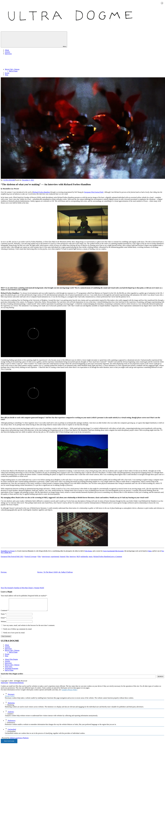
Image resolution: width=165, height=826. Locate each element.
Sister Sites (8, 669)
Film (39, 556)
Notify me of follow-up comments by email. (17, 631)
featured (62, 556)
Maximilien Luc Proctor (8, 551)
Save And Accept (9, 743)
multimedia (84, 556)
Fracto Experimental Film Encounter (113, 551)
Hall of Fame (13, 71)
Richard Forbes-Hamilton (41, 192)
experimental (55, 556)
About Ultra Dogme (11, 662)
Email (3, 620)
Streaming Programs (11, 671)
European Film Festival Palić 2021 (12, 556)
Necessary (11, 697)
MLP (78, 556)
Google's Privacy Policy (69, 692)
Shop (6, 75)
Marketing (11, 705)
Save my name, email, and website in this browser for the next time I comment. (29, 628)
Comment (4, 613)
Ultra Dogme (88, 551)
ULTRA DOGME (9, 180)
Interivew (73, 556)
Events (7, 73)
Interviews (8, 54)
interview (45, 556)
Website (3, 624)
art (49, 556)
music (91, 556)
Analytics (11, 714)
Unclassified (12, 732)
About (7, 50)
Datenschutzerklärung (16, 685)
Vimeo (149, 551)
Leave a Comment (116, 556)
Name (3, 616)
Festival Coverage (30, 556)
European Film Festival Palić (93, 192)
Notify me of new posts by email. (14, 635)
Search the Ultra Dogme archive (12, 676)
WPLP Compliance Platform (19, 740)
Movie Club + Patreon (27, 69)
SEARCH (160, 679)
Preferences (11, 723)
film (67, 556)
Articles (7, 52)
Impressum (4, 685)
